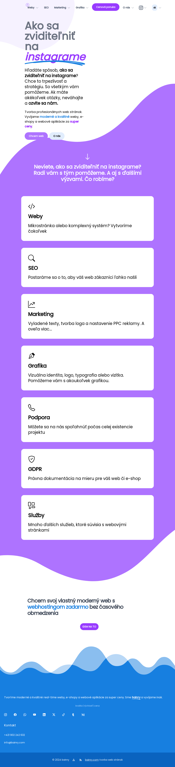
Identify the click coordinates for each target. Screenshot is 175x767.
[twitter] (54, 715)
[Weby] (33, 7)
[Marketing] (62, 7)
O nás (56, 136)
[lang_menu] (156, 7)
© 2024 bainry (60, 759)
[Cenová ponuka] (105, 7)
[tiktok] (64, 715)
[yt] (35, 715)
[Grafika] (82, 7)
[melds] (83, 715)
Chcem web (36, 136)
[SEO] (46, 7)
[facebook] (16, 715)
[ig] (143, 7)
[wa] (25, 715)
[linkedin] (45, 715)
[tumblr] (74, 715)
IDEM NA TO (89, 626)
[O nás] (128, 7)
